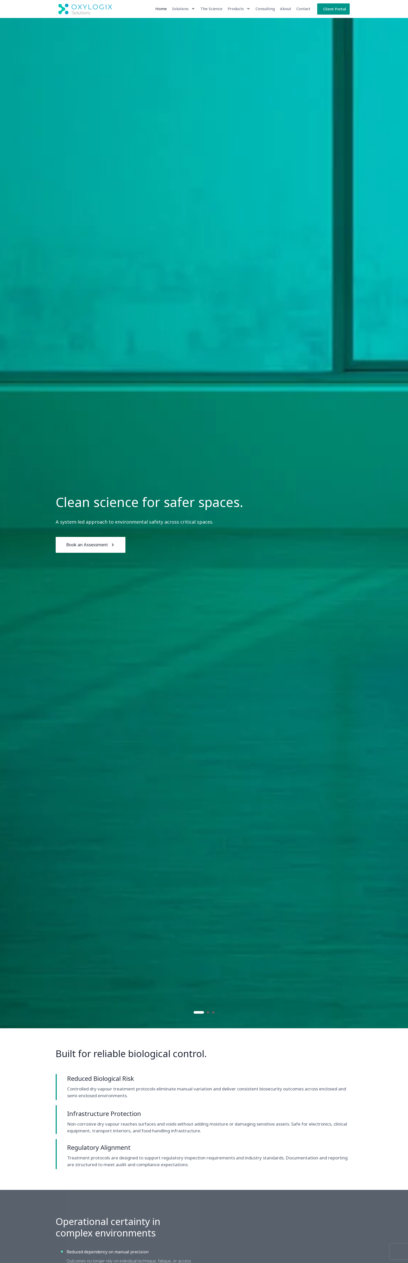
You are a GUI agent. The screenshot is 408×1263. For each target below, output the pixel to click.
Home (161, 8)
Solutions (183, 8)
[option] (204, 523)
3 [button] (213, 1012)
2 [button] (208, 1012)
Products (238, 8)
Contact (303, 8)
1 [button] (199, 1012)
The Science (211, 8)
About (285, 8)
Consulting (265, 8)
